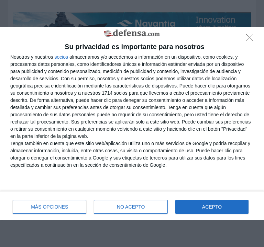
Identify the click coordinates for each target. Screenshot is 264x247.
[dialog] (132, 123)
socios (61, 57)
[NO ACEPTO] (251, 39)
